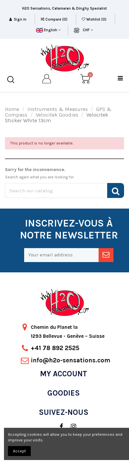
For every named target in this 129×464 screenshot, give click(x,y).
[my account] (47, 79)
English (48, 30)
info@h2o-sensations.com (70, 360)
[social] (58, 426)
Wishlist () (95, 19)
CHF (88, 30)
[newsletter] (106, 255)
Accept (19, 451)
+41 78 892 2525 (55, 348)
